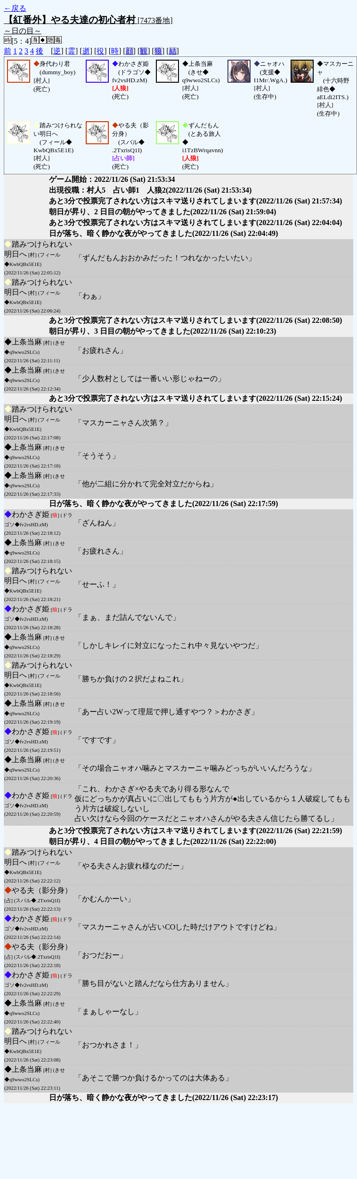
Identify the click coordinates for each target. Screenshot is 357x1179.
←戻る (15, 8)
